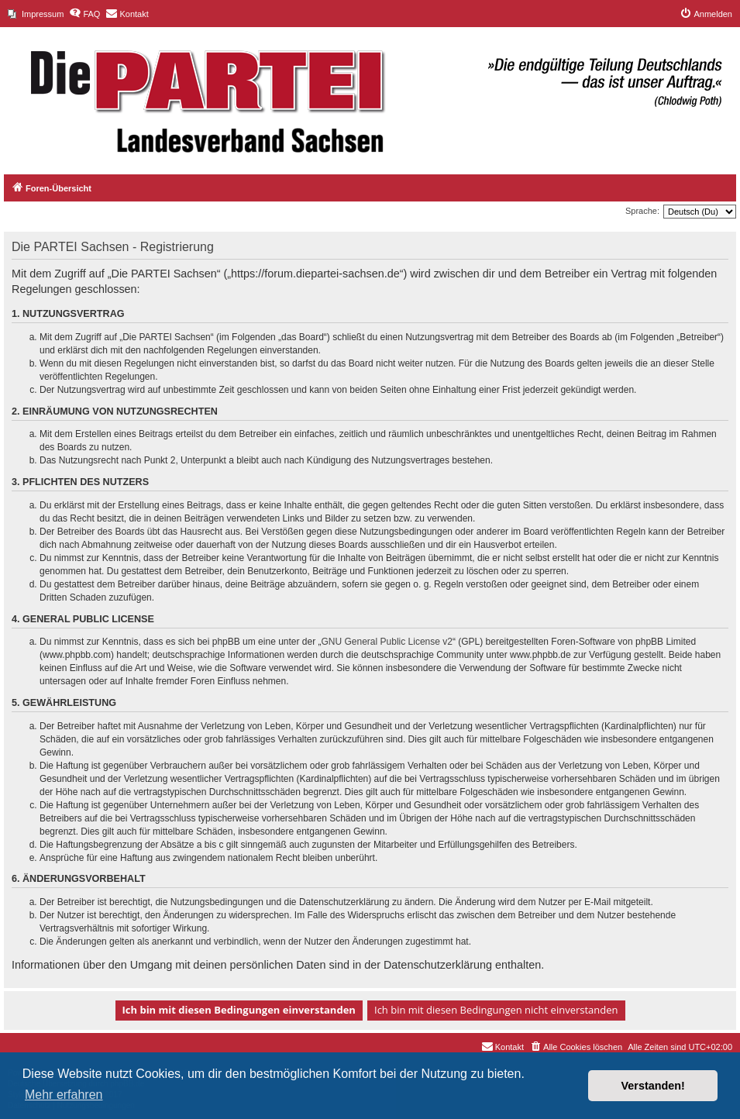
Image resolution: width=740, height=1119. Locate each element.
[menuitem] (36, 14)
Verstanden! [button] (653, 1085)
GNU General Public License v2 (387, 641)
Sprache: (642, 210)
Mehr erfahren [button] (64, 1094)
